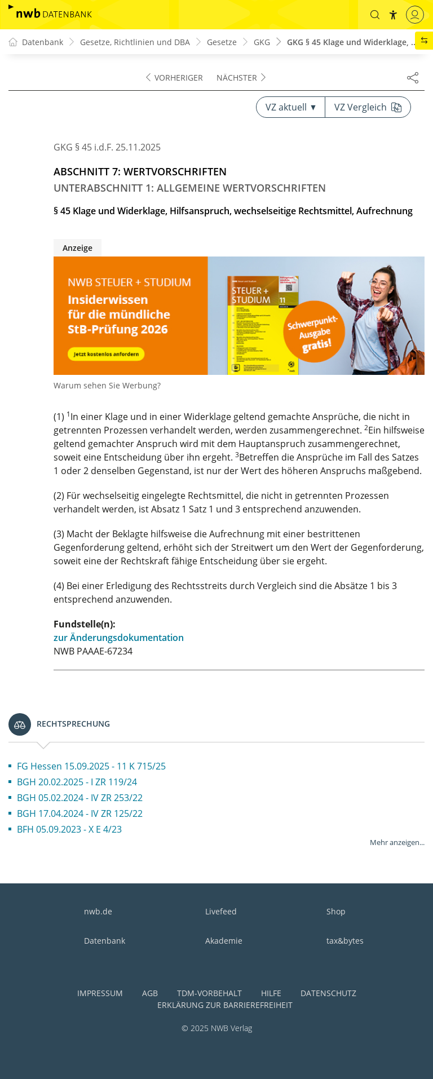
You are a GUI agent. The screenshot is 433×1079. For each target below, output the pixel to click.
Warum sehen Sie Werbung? (107, 385)
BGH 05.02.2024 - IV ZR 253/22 (80, 797)
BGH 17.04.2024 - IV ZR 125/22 (80, 813)
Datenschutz (328, 993)
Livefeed (221, 911)
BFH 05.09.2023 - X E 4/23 (69, 829)
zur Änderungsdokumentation (119, 637)
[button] (375, 14)
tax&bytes (345, 940)
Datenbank (104, 940)
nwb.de (98, 911)
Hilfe (271, 993)
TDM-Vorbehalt (209, 993)
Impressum (100, 993)
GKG (262, 42)
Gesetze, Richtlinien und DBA (135, 42)
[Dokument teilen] (413, 77)
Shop (336, 911)
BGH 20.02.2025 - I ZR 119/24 (77, 782)
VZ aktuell (291, 107)
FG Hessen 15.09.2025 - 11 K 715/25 (91, 766)
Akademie (223, 940)
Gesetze (222, 42)
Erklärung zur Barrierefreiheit (225, 1005)
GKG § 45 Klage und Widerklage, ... (352, 42)
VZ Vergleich (367, 107)
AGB (150, 993)
